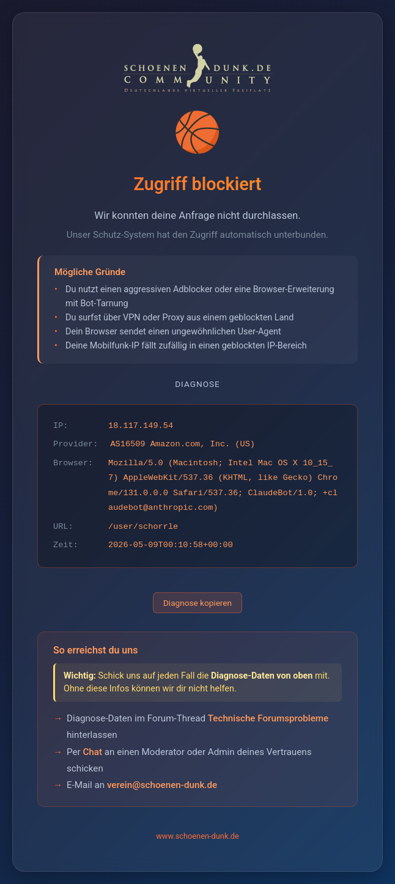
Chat (92, 751)
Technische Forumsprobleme (268, 718)
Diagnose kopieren (197, 603)
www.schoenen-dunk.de (197, 836)
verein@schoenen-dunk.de (162, 784)
